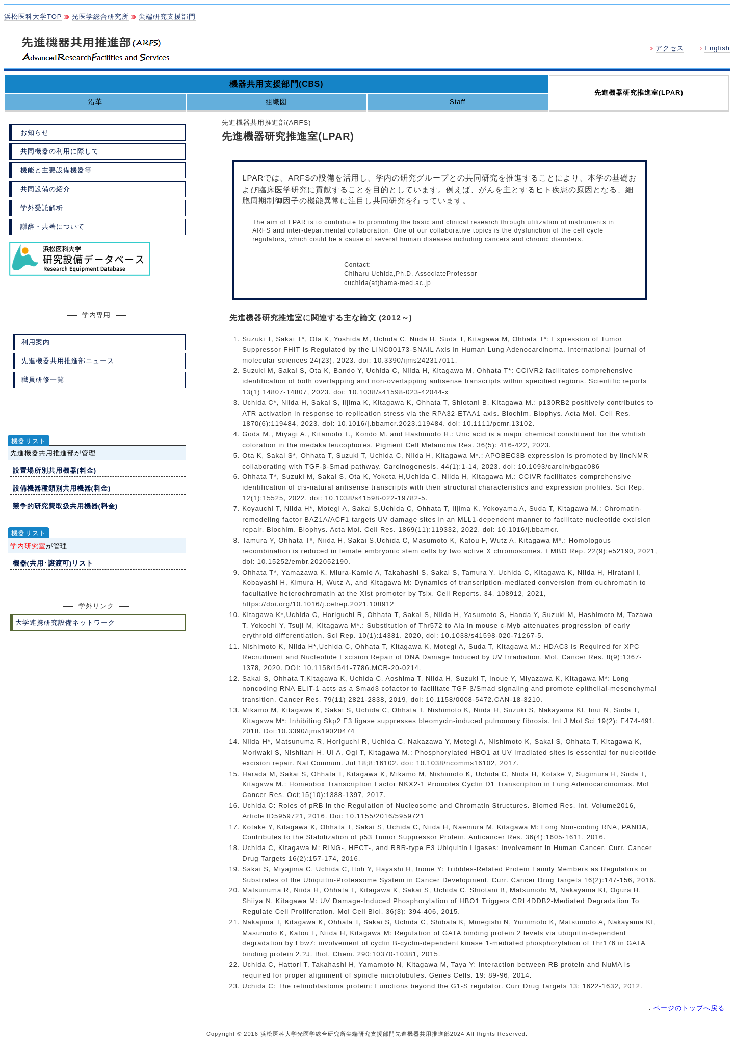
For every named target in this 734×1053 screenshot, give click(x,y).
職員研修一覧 (42, 379)
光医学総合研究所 (100, 16)
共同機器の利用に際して (59, 151)
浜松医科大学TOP (33, 16)
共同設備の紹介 (45, 189)
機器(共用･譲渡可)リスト (53, 563)
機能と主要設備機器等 (56, 170)
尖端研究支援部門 (167, 16)
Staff (458, 102)
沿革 (95, 102)
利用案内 (35, 342)
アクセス (670, 48)
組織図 (276, 102)
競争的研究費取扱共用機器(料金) (65, 506)
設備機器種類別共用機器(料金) (62, 488)
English (717, 48)
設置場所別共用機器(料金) (55, 470)
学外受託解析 (41, 208)
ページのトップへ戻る (686, 1008)
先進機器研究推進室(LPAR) (639, 92)
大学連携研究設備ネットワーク (65, 622)
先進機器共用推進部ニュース (67, 361)
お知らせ (34, 132)
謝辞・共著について (52, 226)
